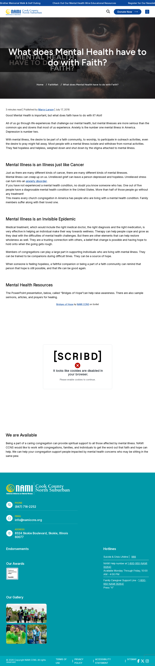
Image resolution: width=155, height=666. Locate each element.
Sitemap (132, 659)
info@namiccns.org (28, 520)
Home (40, 84)
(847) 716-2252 (25, 506)
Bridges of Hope (64, 304)
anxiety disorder (36, 181)
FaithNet (53, 84)
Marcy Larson (46, 109)
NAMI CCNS (83, 304)
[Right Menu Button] (147, 12)
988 (133, 556)
